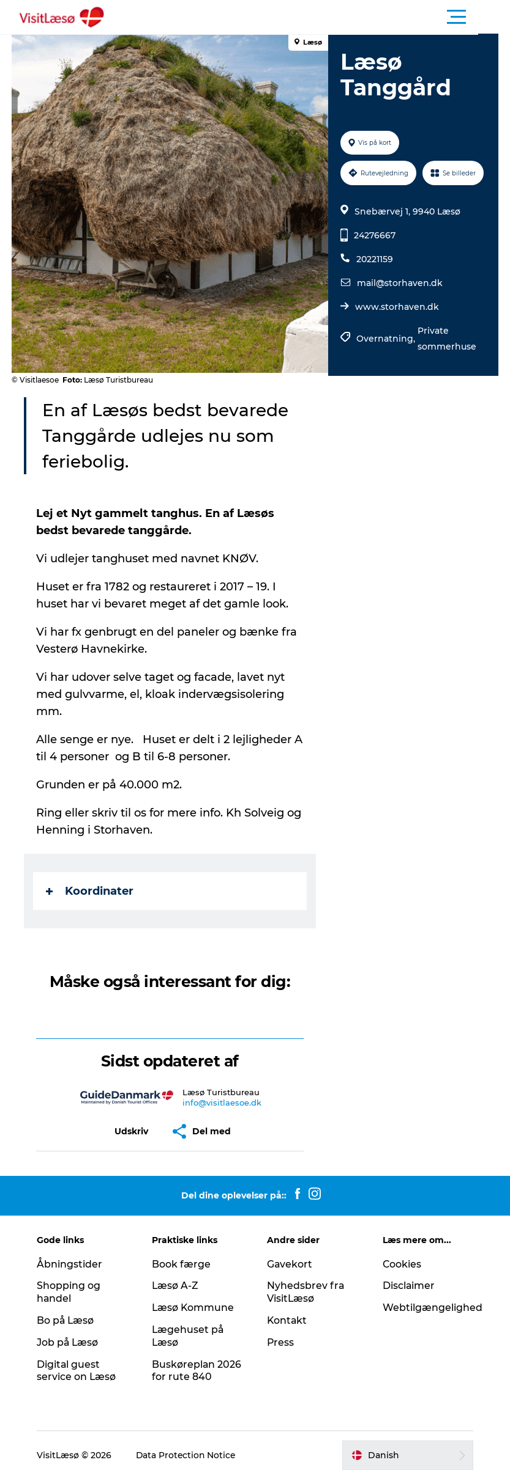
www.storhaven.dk (396, 306)
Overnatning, (386, 338)
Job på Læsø (70, 1342)
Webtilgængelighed (432, 1307)
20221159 (374, 259)
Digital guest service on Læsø (78, 1371)
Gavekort (290, 1264)
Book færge (182, 1264)
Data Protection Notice (188, 1455)
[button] (310, 17)
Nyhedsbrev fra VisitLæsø (306, 1292)
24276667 (374, 235)
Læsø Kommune (194, 1307)
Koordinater (90, 891)
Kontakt (288, 1320)
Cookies (401, 1264)
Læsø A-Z (176, 1285)
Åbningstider (71, 1264)
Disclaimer (408, 1285)
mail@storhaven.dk (399, 282)
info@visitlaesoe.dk (222, 1102)
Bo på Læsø (68, 1320)
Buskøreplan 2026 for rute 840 (198, 1371)
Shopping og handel (70, 1292)
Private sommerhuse (446, 338)
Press (281, 1342)
